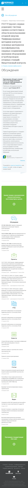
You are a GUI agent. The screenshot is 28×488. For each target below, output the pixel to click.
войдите (5, 167)
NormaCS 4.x (17, 468)
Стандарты (4, 20)
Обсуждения (14, 222)
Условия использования (11, 466)
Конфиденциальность (19, 464)
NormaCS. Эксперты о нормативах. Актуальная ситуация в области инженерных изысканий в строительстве (12, 411)
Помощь (23, 468)
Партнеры (20, 466)
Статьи (14, 367)
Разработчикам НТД (8, 468)
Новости (14, 338)
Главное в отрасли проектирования (10, 356)
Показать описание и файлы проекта (11, 66)
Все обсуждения (9, 15)
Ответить (22, 160)
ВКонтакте (18, 472)
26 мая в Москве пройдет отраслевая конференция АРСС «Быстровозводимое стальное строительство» (13, 343)
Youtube (14, 477)
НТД (14, 307)
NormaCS (9, 156)
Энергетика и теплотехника (16, 20)
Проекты (14, 259)
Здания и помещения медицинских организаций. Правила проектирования (11, 227)
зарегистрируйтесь (16, 165)
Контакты (11, 464)
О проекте (5, 464)
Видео (14, 399)
